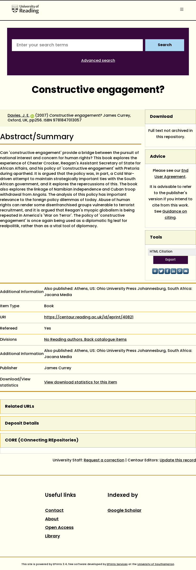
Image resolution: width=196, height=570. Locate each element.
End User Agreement (171, 174)
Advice (157, 156)
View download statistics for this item (80, 382)
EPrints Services (117, 564)
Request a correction (104, 460)
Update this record (178, 460)
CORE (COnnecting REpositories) (42, 440)
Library (52, 536)
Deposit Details (22, 423)
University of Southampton (155, 564)
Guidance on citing (174, 215)
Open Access (59, 528)
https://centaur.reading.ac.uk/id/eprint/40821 (88, 317)
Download (161, 116)
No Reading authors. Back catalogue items (85, 340)
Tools (156, 237)
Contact (54, 510)
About (52, 519)
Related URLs (19, 406)
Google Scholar (124, 510)
